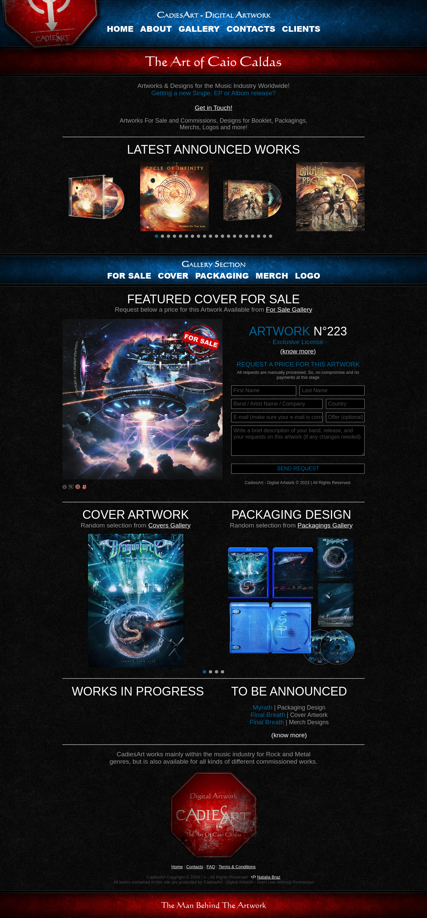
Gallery (199, 28)
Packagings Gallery (325, 525)
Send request (298, 468)
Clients (301, 28)
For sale (129, 275)
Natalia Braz (269, 877)
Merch (272, 275)
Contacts (251, 28)
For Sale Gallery (289, 309)
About (156, 28)
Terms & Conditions (237, 866)
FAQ (210, 866)
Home (120, 28)
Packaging (222, 275)
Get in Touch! (214, 107)
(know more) (298, 351)
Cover (173, 275)
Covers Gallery (169, 525)
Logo (307, 275)
